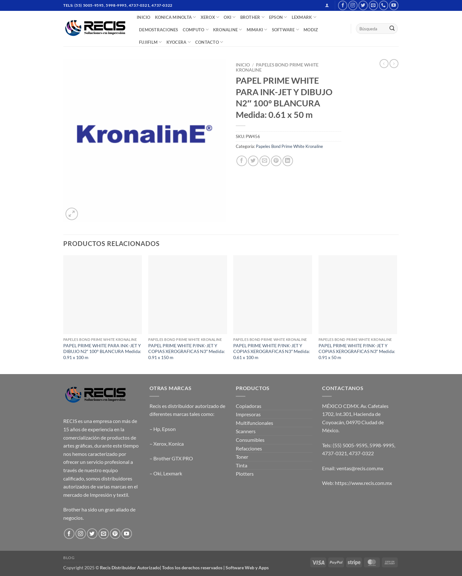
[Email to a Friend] (264, 161)
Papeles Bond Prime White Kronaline (289, 146)
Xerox (159, 444)
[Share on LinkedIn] (287, 161)
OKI (229, 17)
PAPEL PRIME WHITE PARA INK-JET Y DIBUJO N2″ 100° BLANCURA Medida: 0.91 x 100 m (102, 351)
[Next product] (384, 63)
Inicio (243, 64)
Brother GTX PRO (173, 458)
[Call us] (383, 5)
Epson (169, 429)
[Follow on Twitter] (363, 5)
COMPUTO (196, 30)
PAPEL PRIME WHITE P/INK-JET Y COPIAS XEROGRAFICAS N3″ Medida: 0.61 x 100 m (271, 351)
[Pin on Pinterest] (276, 161)
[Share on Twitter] (253, 161)
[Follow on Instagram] (353, 5)
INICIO (143, 17)
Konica (176, 444)
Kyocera (178, 42)
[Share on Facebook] (241, 161)
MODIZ (311, 29)
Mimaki (257, 30)
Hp (156, 429)
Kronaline (227, 30)
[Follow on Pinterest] (115, 533)
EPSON (278, 17)
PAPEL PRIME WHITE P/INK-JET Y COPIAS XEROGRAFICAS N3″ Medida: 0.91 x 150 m (186, 351)
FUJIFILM (150, 42)
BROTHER (252, 17)
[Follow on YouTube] (393, 5)
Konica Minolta (175, 17)
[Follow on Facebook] (342, 5)
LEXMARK (304, 17)
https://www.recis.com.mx (363, 483)
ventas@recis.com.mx (359, 468)
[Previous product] (393, 63)
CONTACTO (209, 42)
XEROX (210, 17)
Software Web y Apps (247, 567)
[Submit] (392, 28)
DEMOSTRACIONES (158, 29)
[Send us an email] (373, 5)
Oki (157, 473)
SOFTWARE (285, 30)
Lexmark (172, 473)
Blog (68, 557)
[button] (327, 5)
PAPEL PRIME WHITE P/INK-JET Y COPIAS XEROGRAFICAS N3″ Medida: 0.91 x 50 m (357, 351)
